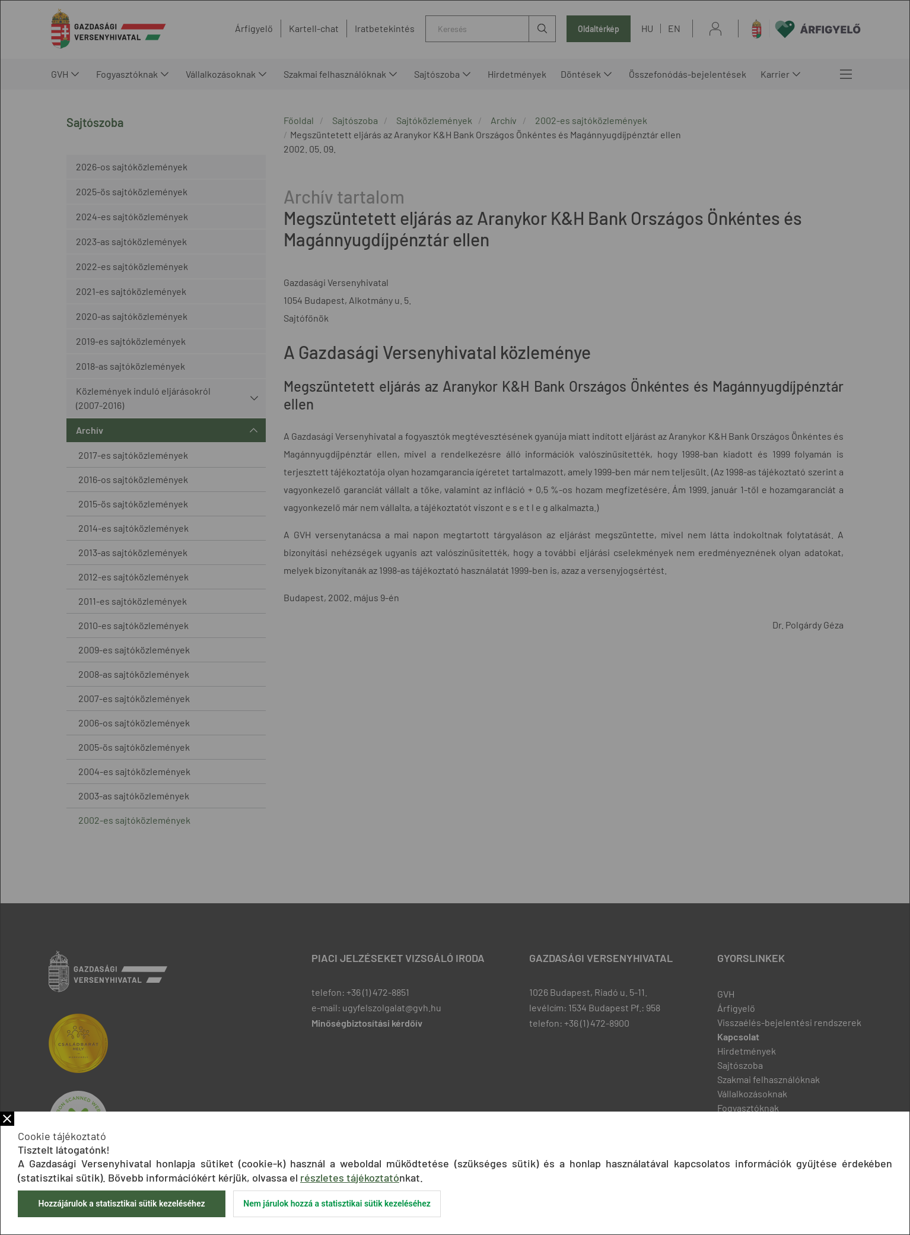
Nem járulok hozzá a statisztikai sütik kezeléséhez (337, 1203)
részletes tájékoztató (349, 1177)
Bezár (7, 1119)
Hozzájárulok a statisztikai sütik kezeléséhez (121, 1203)
